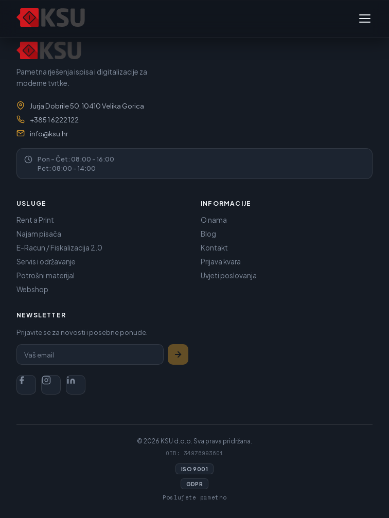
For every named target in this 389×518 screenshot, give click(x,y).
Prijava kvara (221, 261)
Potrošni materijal (45, 275)
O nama (214, 220)
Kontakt (214, 247)
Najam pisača (38, 233)
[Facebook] (26, 385)
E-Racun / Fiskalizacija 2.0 (59, 247)
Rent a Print (35, 220)
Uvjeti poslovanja (229, 275)
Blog (208, 233)
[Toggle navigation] (365, 18)
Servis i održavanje (46, 261)
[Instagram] (51, 385)
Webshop (32, 289)
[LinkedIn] (75, 385)
